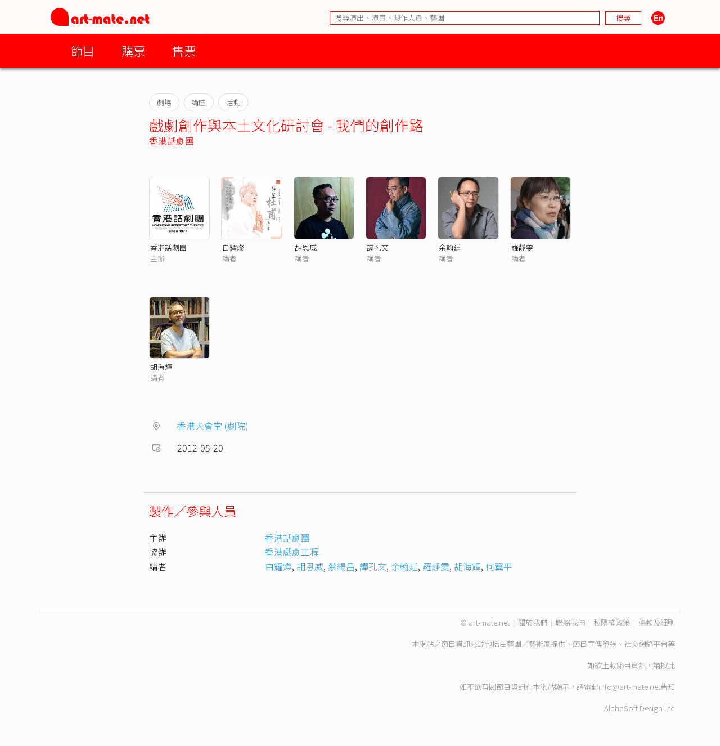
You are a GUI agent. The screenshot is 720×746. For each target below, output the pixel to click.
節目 (82, 50)
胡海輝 (161, 366)
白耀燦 (233, 247)
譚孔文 (378, 247)
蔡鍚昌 (341, 566)
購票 (133, 50)
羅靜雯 (522, 247)
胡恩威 (306, 247)
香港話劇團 (171, 141)
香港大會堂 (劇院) (213, 425)
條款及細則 (656, 622)
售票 (184, 50)
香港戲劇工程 (292, 552)
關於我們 (532, 622)
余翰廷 (450, 247)
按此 (667, 665)
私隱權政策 (611, 622)
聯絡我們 (570, 622)
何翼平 (498, 566)
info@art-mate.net (629, 686)
